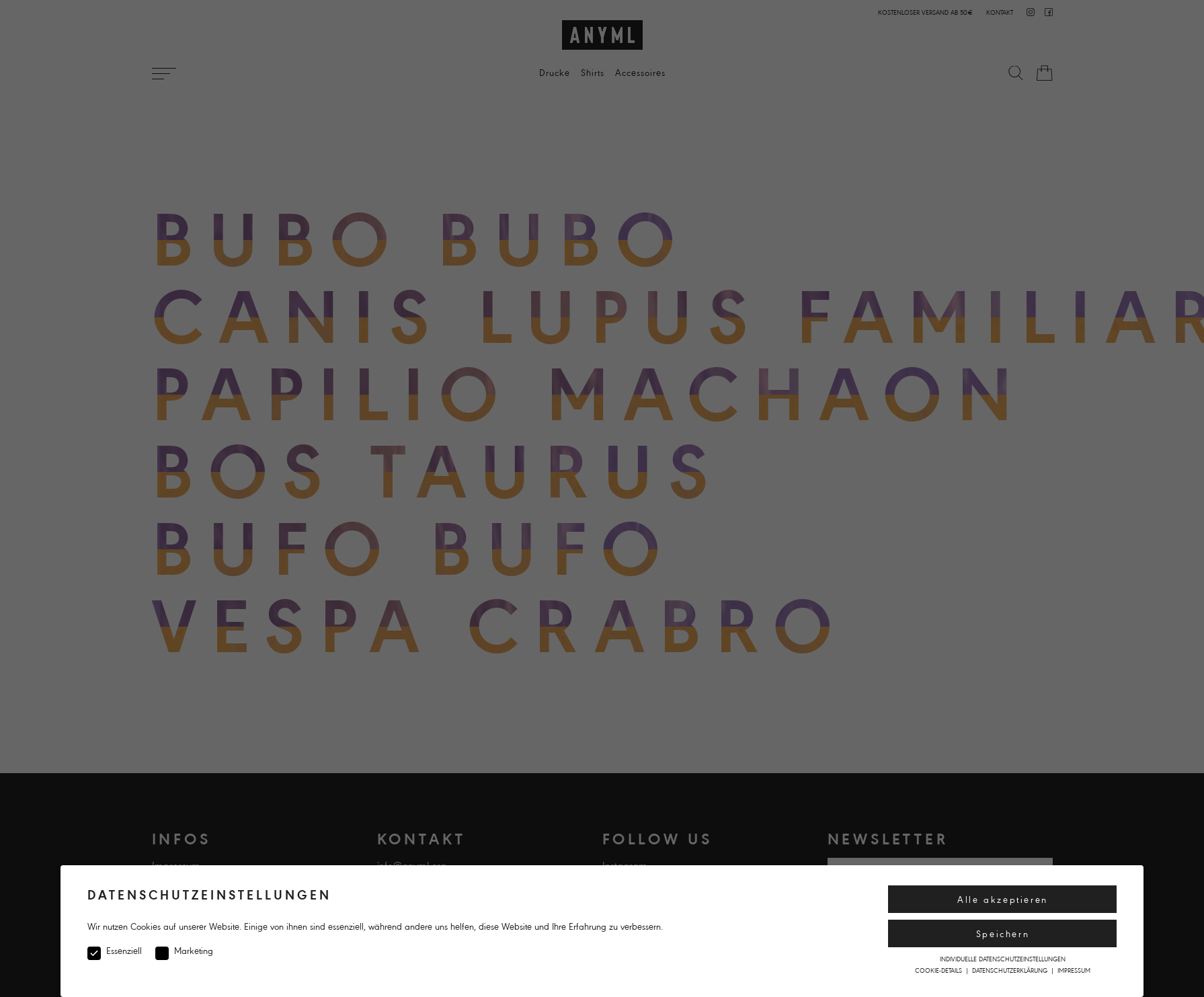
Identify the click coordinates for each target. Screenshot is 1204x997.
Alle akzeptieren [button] (1002, 900)
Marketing (184, 951)
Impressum (1073, 970)
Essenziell (114, 951)
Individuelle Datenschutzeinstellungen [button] (1003, 959)
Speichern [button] (1002, 934)
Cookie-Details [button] (939, 970)
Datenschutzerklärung (1010, 970)
